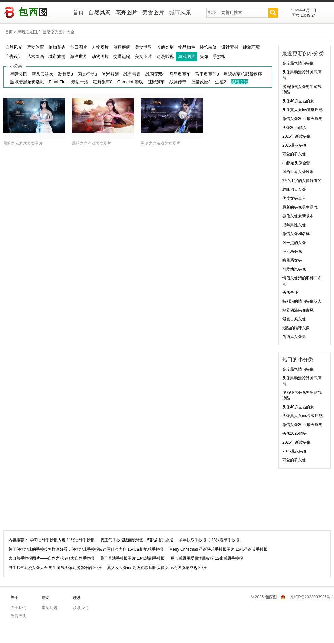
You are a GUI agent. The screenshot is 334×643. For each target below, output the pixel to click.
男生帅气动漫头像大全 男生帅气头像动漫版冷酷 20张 (55, 567)
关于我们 (18, 607)
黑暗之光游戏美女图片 (23, 143)
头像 (204, 56)
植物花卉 (56, 47)
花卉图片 (126, 13)
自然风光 (13, 47)
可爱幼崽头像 (294, 269)
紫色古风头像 (294, 319)
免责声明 (18, 615)
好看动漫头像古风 (298, 310)
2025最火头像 (294, 145)
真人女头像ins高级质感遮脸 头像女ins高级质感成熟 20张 (157, 567)
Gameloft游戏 (130, 81)
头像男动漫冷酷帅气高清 (302, 75)
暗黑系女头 (292, 260)
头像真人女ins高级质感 (302, 110)
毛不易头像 (292, 251)
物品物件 (186, 47)
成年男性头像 (294, 225)
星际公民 (18, 74)
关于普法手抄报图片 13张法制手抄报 (132, 558)
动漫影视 (165, 56)
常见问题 (49, 607)
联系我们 (80, 607)
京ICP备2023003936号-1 (312, 597)
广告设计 (13, 56)
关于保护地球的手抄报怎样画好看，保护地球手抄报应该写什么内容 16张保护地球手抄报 (86, 549)
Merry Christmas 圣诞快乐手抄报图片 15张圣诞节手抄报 (218, 549)
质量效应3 (201, 81)
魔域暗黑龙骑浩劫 (27, 81)
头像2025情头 (294, 127)
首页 (78, 13)
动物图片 (100, 56)
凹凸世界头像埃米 (298, 172)
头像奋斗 (290, 292)
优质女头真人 (294, 198)
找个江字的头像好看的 (302, 180)
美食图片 (153, 13)
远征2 (220, 81)
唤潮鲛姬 (110, 74)
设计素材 (229, 47)
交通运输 (121, 56)
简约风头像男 (294, 336)
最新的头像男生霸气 (300, 207)
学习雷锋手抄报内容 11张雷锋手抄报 (62, 540)
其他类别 (165, 47)
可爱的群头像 (294, 154)
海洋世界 (78, 56)
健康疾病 (121, 47)
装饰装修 (208, 47)
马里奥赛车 (180, 74)
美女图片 (143, 56)
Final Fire (57, 81)
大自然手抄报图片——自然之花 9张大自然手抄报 (51, 558)
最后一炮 (79, 81)
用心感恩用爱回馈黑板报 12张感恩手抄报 (207, 558)
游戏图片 (186, 56)
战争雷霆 (131, 74)
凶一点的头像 (294, 242)
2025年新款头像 (296, 136)
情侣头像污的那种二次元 (302, 281)
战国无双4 (155, 74)
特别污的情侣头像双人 (302, 301)
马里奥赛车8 (207, 74)
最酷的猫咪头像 (296, 328)
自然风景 (99, 13)
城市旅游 (56, 56)
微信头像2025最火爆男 (302, 118)
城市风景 (180, 13)
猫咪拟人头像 (294, 189)
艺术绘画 (35, 56)
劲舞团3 (65, 74)
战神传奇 (177, 81)
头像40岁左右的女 (298, 101)
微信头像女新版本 (298, 216)
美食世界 (143, 47)
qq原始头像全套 (296, 163)
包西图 (33, 13)
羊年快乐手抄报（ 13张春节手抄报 (209, 540)
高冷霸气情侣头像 (298, 63)
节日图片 (78, 47)
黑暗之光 (239, 81)
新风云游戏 (42, 74)
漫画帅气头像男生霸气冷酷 (302, 89)
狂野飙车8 (102, 81)
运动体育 (35, 47)
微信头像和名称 (296, 233)
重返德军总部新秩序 (243, 74)
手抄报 (219, 56)
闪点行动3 (87, 74)
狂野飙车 (156, 81)
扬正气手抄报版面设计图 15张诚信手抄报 (137, 540)
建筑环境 (251, 47)
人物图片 (100, 47)
